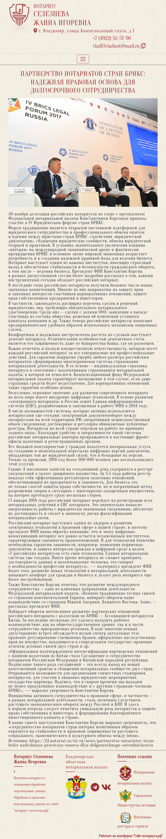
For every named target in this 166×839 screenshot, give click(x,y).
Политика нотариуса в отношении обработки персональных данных (30, 784)
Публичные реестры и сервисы (134, 820)
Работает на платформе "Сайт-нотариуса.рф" (131, 836)
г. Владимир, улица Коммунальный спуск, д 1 (84, 31)
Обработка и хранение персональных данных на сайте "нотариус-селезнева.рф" (36, 804)
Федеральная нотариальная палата (136, 775)
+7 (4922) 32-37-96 (112, 38)
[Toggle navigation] (83, 59)
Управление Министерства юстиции (136, 799)
